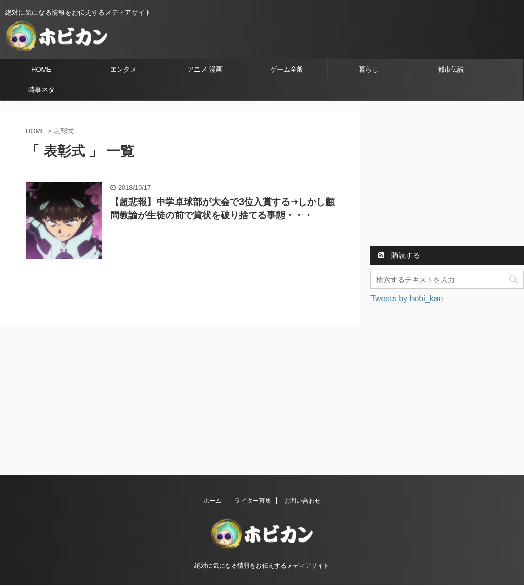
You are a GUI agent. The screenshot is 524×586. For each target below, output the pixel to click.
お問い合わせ (302, 500)
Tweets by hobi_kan (406, 298)
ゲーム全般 (286, 69)
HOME (41, 69)
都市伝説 (451, 69)
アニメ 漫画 (205, 69)
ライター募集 (252, 500)
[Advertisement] (447, 175)
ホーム (212, 500)
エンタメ (123, 69)
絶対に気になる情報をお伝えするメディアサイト (262, 565)
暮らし (369, 69)
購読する (399, 255)
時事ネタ (41, 90)
